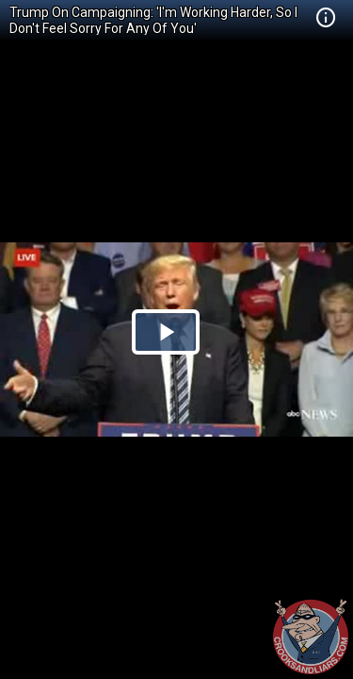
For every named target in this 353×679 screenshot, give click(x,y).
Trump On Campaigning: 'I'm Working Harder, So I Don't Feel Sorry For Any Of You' (153, 20)
